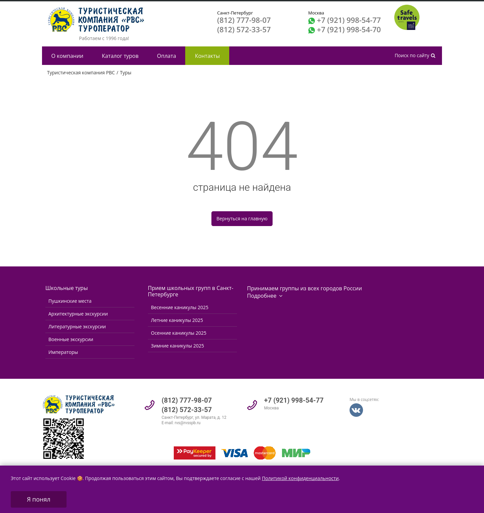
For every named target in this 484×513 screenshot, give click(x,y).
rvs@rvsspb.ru (188, 422)
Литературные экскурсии (77, 326)
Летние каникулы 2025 (177, 320)
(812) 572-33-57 (244, 29)
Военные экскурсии (70, 339)
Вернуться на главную (242, 218)
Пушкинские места (69, 301)
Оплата (166, 56)
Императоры (63, 352)
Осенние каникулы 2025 (178, 333)
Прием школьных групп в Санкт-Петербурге (190, 291)
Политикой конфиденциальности (300, 478)
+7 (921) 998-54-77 (349, 20)
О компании (67, 56)
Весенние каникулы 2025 (179, 307)
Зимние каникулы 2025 (177, 345)
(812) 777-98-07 (244, 20)
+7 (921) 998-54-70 (349, 29)
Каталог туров (120, 56)
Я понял (38, 499)
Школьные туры (66, 288)
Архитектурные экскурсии (78, 313)
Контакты (207, 56)
